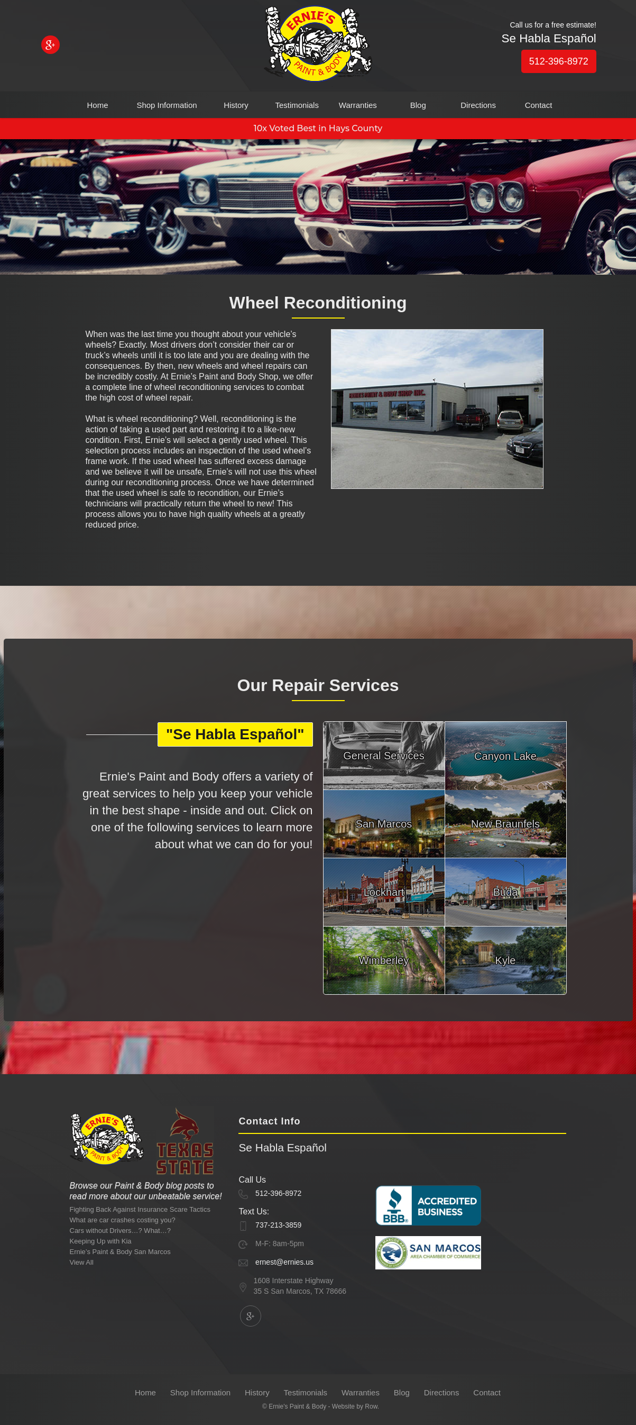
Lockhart (384, 892)
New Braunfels (505, 824)
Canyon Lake (505, 756)
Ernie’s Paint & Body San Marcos (120, 1252)
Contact (538, 105)
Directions (478, 105)
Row (371, 1406)
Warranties (358, 105)
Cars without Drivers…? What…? (120, 1231)
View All (82, 1262)
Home (97, 105)
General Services (383, 755)
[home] (318, 46)
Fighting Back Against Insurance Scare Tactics (140, 1209)
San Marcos (384, 824)
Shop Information (166, 105)
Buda (505, 892)
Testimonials (297, 105)
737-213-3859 (278, 1225)
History (236, 105)
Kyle (505, 960)
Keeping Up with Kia (101, 1241)
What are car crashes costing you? (123, 1220)
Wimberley (384, 960)
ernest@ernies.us (284, 1262)
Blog (418, 105)
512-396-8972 (558, 61)
